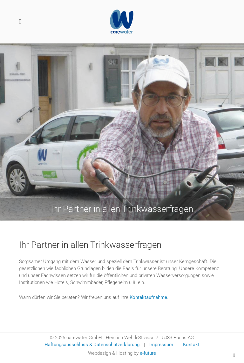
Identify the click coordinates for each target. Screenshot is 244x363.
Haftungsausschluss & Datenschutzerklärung (91, 344)
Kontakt (191, 344)
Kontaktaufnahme (148, 297)
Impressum (161, 344)
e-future (148, 353)
